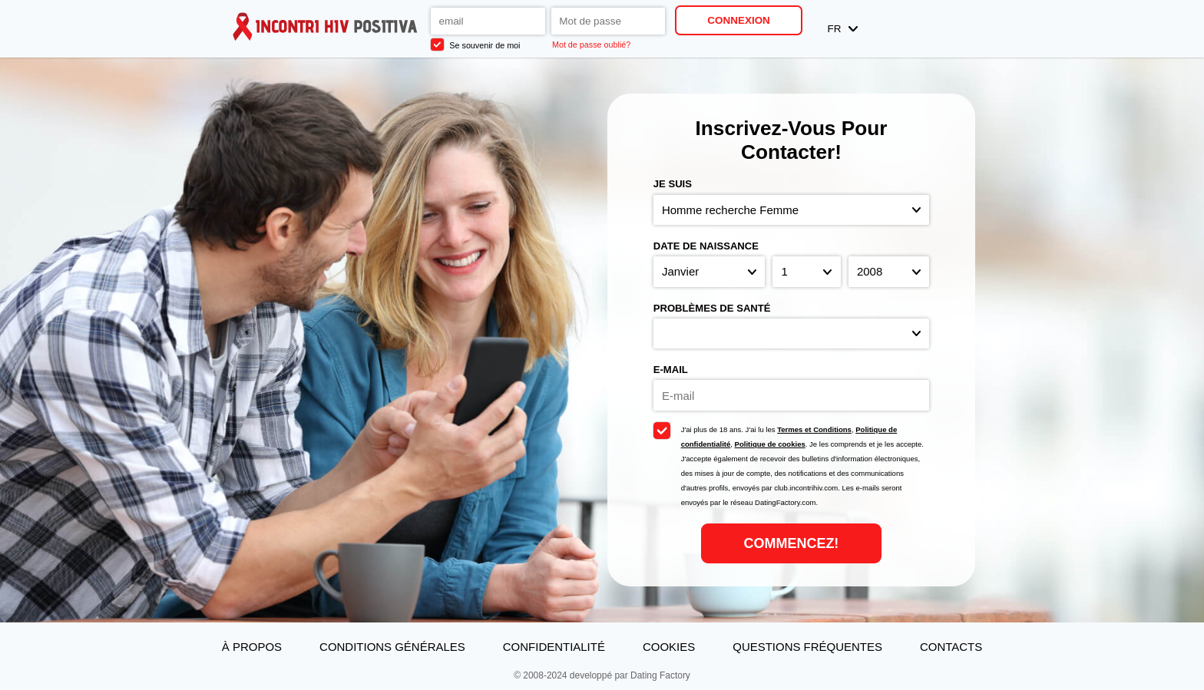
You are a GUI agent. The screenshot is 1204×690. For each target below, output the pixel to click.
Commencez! (791, 543)
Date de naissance (706, 246)
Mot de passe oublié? (591, 44)
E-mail (670, 369)
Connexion (738, 20)
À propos (252, 646)
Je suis (672, 184)
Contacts (951, 646)
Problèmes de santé (712, 308)
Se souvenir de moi (475, 44)
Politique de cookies (770, 444)
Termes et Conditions (814, 429)
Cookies (669, 646)
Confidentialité (554, 646)
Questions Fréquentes (807, 646)
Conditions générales (392, 646)
